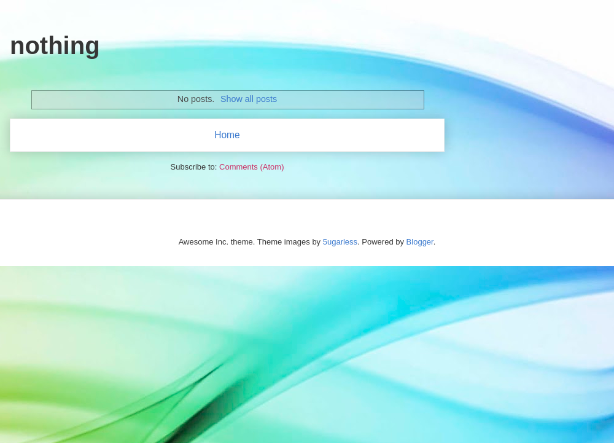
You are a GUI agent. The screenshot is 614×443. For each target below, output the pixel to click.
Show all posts (248, 99)
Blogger (419, 241)
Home (227, 135)
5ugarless (340, 241)
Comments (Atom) (251, 166)
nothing (55, 45)
